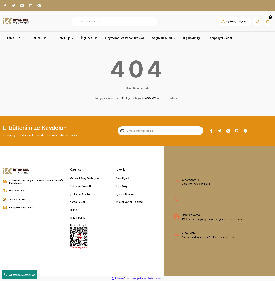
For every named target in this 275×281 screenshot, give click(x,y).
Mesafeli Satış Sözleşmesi (85, 178)
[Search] (115, 21)
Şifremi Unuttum (125, 194)
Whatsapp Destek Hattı (20, 275)
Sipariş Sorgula (78, 225)
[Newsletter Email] (160, 130)
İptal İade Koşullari (80, 194)
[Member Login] (223, 21)
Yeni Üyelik (122, 178)
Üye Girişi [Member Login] (231, 21)
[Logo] (16, 21)
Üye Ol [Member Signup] (242, 21)
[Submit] (122, 130)
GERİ (124, 98)
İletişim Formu (77, 217)
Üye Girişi (122, 186)
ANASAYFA (152, 98)
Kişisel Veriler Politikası (129, 201)
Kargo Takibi (77, 201)
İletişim (74, 209)
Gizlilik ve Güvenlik (81, 186)
